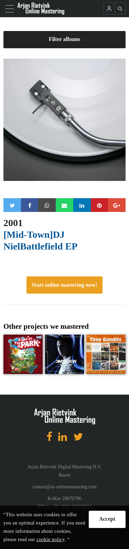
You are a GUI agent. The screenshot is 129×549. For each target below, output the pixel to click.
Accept (107, 519)
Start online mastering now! (64, 285)
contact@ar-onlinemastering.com (64, 486)
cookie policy (50, 539)
